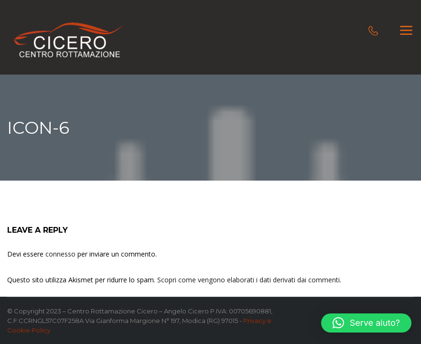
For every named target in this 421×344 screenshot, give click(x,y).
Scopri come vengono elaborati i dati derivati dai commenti (248, 279)
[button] (366, 323)
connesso (60, 253)
